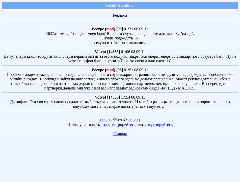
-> (129, 120)
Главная (120, 133)
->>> (136, 120)
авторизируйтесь (158, 124)
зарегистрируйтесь (119, 124)
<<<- (103, 120)
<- (110, 120)
